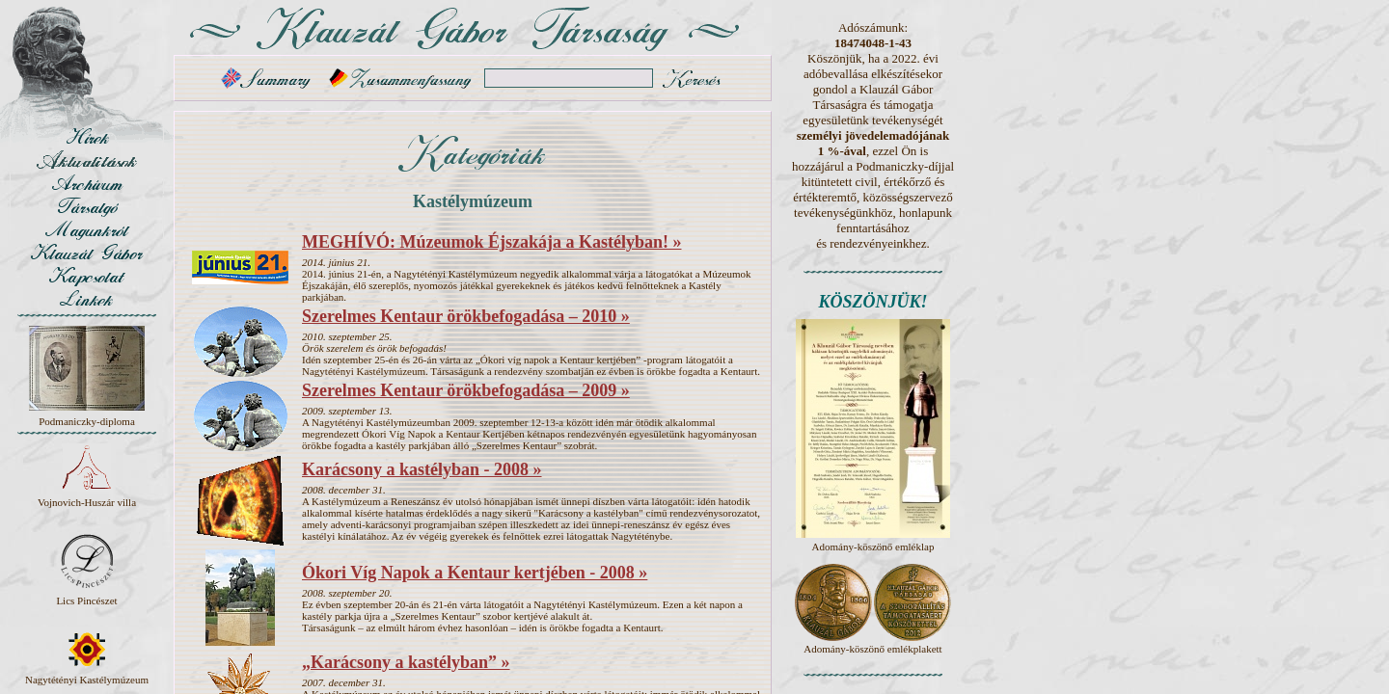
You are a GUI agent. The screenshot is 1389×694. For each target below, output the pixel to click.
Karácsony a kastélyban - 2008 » (422, 469)
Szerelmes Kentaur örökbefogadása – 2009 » (466, 390)
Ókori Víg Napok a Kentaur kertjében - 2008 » (474, 572)
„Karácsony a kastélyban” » (406, 662)
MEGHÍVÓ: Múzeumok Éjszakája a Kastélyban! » (492, 242)
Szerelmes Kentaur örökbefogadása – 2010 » (466, 316)
